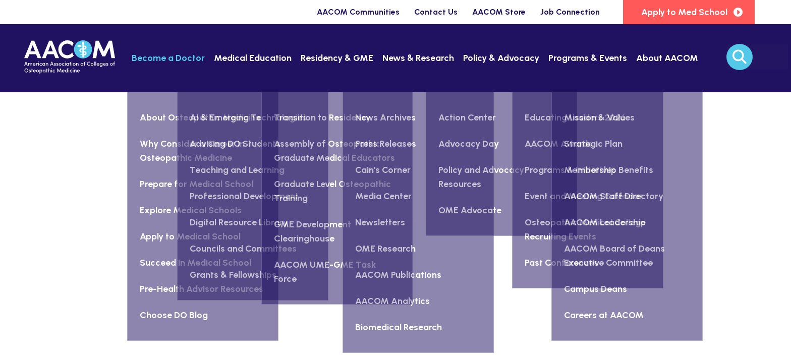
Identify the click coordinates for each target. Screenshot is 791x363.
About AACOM (667, 58)
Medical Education (253, 58)
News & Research (418, 58)
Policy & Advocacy (501, 58)
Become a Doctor (168, 58)
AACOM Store (499, 12)
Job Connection (570, 12)
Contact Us (436, 12)
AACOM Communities (358, 12)
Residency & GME (337, 58)
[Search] (739, 57)
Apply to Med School (684, 12)
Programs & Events (587, 58)
